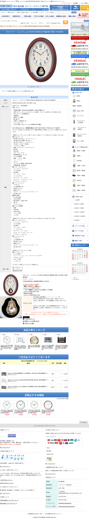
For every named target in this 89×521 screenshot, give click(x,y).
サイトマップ (66, 3)
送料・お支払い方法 (22, 12)
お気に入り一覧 (25, 23)
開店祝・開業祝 (81, 170)
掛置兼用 (79, 106)
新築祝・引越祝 (81, 150)
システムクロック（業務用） (81, 128)
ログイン (41, 23)
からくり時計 (80, 141)
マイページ (34, 23)
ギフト (42, 12)
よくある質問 (34, 12)
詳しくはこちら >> (5, 447)
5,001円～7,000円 (79, 208)
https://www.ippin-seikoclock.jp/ (67, 506)
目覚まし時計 (80, 111)
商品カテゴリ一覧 (4, 26)
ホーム (3, 12)
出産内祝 (79, 160)
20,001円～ (77, 220)
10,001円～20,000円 (79, 216)
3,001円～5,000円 (79, 204)
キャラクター (80, 115)
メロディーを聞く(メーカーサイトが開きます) (26, 264)
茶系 (11, 26)
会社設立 (79, 180)
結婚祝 (78, 155)
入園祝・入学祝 (81, 165)
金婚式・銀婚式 (81, 185)
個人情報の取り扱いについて (53, 513)
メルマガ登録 (84, 3)
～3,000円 (77, 200)
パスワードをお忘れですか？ (53, 23)
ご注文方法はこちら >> (6, 480)
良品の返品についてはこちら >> (8, 503)
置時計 (78, 101)
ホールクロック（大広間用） (81, 121)
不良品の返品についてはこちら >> (9, 500)
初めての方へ (11, 12)
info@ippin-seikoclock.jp (65, 503)
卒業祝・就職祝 (81, 175)
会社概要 (75, 3)
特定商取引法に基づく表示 (35, 513)
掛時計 (78, 96)
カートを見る (50, 12)
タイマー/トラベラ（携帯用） (82, 135)
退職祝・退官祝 (81, 190)
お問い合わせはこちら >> (7, 483)
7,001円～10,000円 (79, 212)
